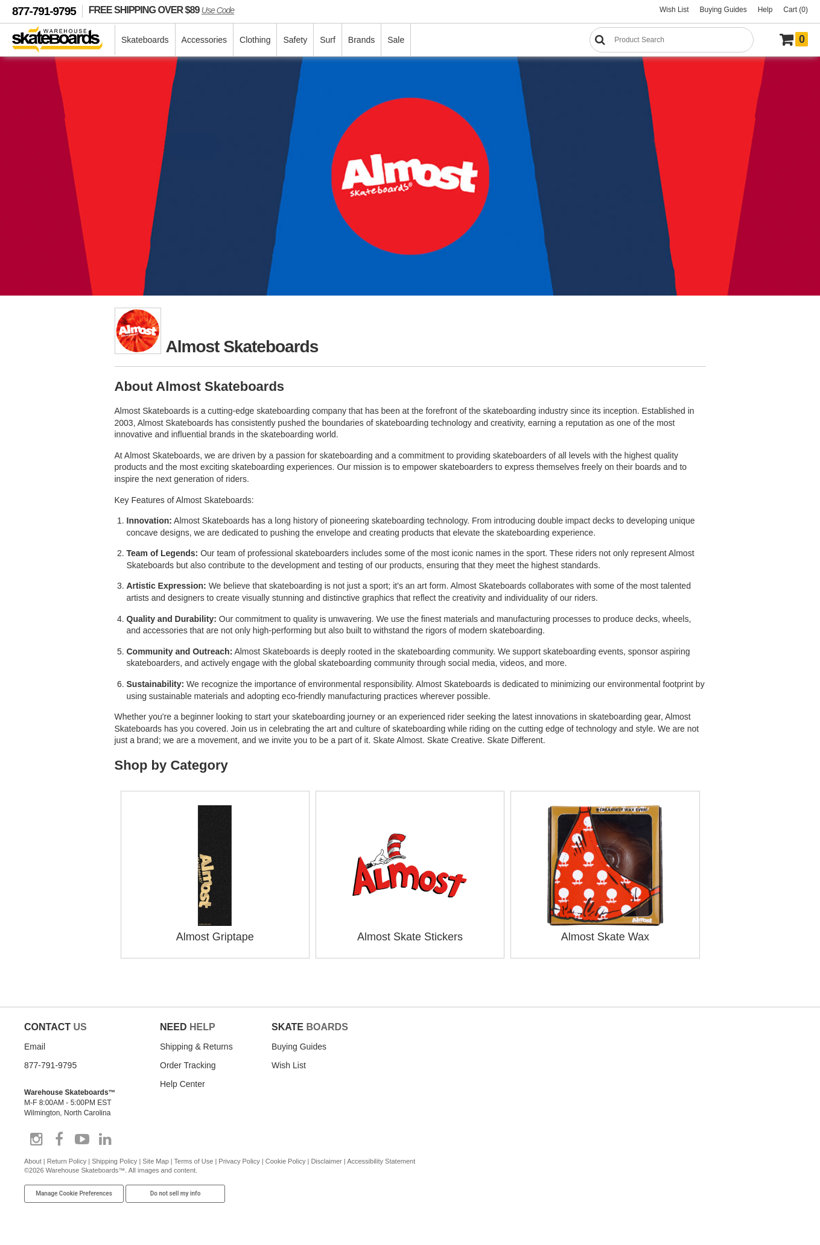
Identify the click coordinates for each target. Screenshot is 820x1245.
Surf (327, 40)
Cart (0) (795, 9)
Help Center (182, 1084)
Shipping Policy (114, 1161)
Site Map (155, 1161)
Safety (295, 40)
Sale (395, 40)
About (33, 1161)
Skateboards (145, 40)
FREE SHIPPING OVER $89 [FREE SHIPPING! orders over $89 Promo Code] (161, 9)
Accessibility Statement (381, 1161)
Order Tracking (188, 1065)
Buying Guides (723, 9)
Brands (361, 40)
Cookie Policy (285, 1161)
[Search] (672, 39)
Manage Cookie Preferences (74, 1193)
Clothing (255, 40)
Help (765, 9)
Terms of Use (194, 1161)
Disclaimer (326, 1161)
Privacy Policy (238, 1161)
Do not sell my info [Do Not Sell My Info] (175, 1193)
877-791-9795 (44, 11)
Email (34, 1046)
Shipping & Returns (196, 1046)
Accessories (204, 40)
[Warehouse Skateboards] (63, 40)
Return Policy (66, 1161)
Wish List (674, 9)
